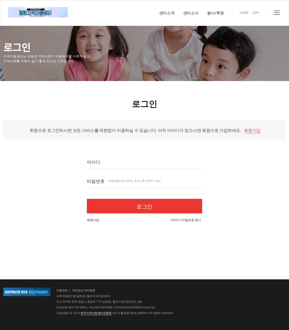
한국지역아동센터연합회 (96, 313)
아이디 (93, 161)
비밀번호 (96, 180)
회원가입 (252, 130)
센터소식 (191, 13)
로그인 (144, 206)
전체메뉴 (277, 12)
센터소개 (167, 13)
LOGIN (244, 13)
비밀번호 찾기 (192, 220)
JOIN (256, 13)
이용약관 (62, 290)
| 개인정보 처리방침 (81, 290)
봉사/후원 (215, 13)
